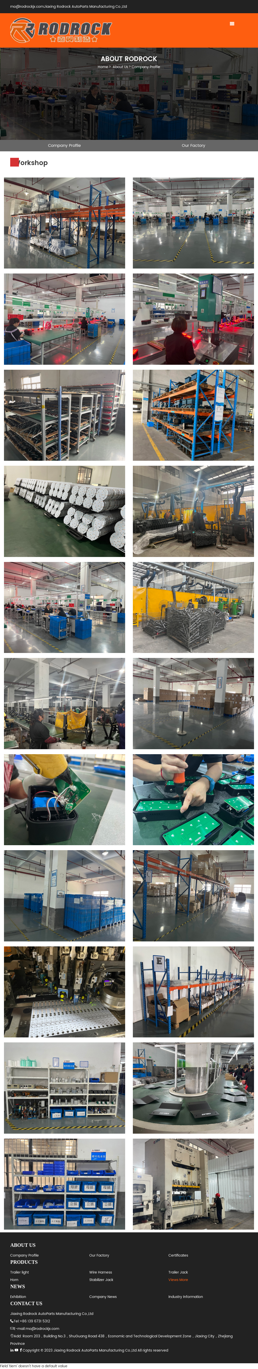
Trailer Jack (178, 1272)
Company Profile (146, 67)
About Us (120, 67)
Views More (178, 1280)
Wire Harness (100, 1272)
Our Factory (193, 145)
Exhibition (18, 1297)
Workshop (64, 157)
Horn (14, 1280)
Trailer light (19, 1272)
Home (103, 67)
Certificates (178, 1255)
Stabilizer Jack (101, 1280)
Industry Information (185, 1297)
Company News (103, 1297)
